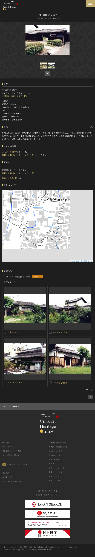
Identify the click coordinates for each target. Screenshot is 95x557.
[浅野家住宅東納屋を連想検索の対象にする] (5, 382)
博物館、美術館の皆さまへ (59, 446)
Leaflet (73, 261)
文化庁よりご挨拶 (55, 451)
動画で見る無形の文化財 (11, 481)
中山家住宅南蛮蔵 (60, 382)
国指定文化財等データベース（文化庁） (18, 155)
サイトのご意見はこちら (58, 480)
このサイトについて (56, 468)
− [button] (6, 197)
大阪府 (25, 96)
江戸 (13, 96)
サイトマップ (54, 476)
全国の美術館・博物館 (10, 455)
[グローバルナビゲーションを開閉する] (90, 3)
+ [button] (6, 193)
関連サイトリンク (55, 472)
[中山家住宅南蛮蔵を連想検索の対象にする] (50, 382)
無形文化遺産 (7, 477)
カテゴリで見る (8, 446)
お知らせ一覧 (54, 459)
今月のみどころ (55, 455)
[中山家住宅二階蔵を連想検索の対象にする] (50, 332)
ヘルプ (51, 463)
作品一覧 (5, 442)
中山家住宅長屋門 (9, 152)
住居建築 (6, 96)
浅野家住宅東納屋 (15, 382)
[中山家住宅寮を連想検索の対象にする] (5, 332)
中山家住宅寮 (13, 332)
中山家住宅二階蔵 (60, 332)
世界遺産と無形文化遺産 (11, 451)
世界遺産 (5, 473)
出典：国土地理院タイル (84, 261)
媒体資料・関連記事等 (57, 442)
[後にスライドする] (89, 390)
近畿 (18, 96)
